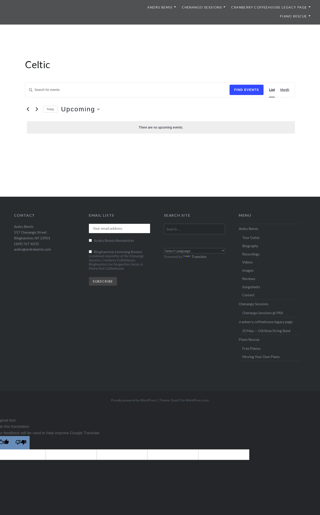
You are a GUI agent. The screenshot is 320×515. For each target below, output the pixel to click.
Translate (194, 257)
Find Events (246, 90)
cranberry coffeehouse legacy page (269, 7)
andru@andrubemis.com (32, 249)
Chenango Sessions (202, 7)
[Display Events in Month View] (284, 90)
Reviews (248, 279)
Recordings (251, 254)
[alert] (161, 127)
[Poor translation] (21, 442)
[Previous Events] (28, 109)
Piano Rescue (293, 16)
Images (248, 270)
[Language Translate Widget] (194, 250)
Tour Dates (251, 237)
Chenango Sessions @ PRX (262, 313)
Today (50, 109)
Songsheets (251, 287)
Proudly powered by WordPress (134, 400)
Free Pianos (251, 348)
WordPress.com (197, 400)
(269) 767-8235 (26, 244)
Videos (247, 262)
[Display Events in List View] (272, 90)
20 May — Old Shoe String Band (266, 331)
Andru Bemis (159, 7)
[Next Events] (36, 109)
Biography (250, 246)
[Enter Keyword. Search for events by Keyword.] (127, 90)
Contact (248, 295)
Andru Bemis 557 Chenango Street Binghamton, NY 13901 (32, 232)
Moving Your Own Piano (261, 357)
